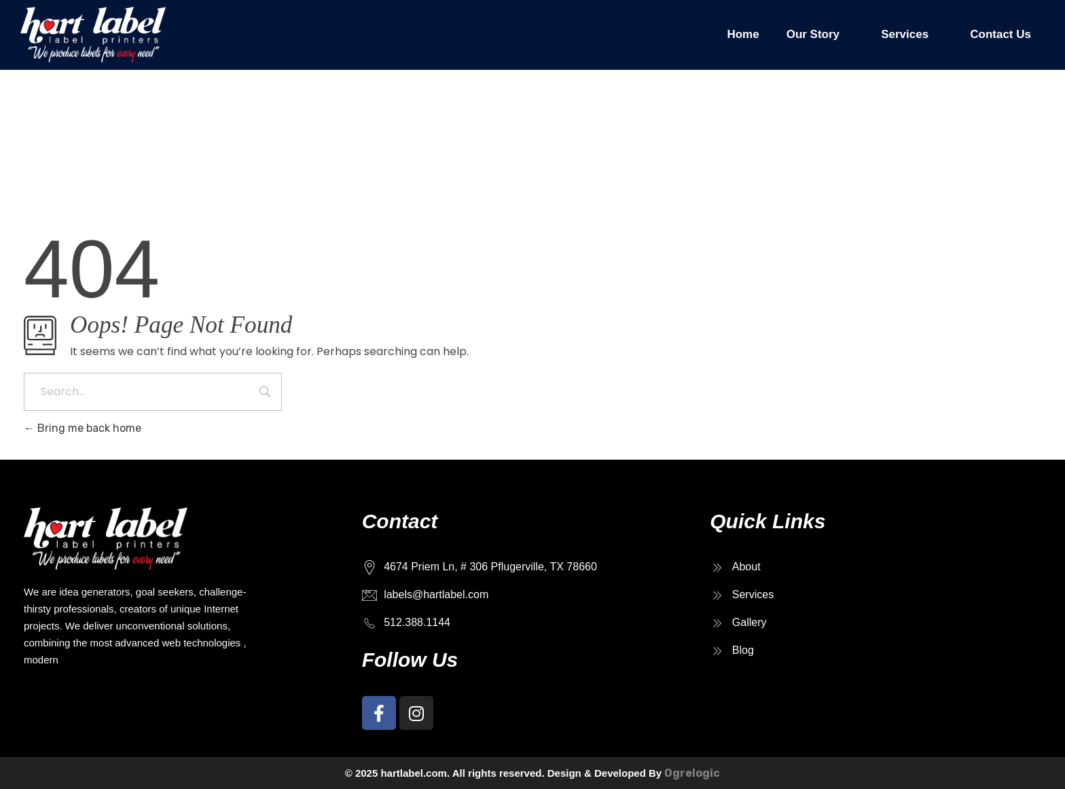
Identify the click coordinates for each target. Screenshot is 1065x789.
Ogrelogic (692, 773)
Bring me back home (82, 428)
